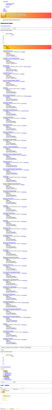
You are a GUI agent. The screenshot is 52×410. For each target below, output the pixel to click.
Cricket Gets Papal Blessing (9, 213)
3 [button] (3, 38)
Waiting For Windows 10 (8, 131)
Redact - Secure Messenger (9, 294)
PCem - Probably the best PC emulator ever (12, 168)
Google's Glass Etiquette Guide (9, 190)
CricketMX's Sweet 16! (8, 72)
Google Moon (6, 249)
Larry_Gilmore (7, 96)
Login (2, 385)
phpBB (7, 408)
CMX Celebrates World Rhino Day (10, 109)
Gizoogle (5, 323)
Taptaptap (5, 205)
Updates (23, 51)
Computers (24, 103)
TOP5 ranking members (8, 331)
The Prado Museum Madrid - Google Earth (12, 308)
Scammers (5, 220)
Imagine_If (5, 87)
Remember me (6, 390)
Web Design (25, 332)
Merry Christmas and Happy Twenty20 (11, 80)
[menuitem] (10, 3)
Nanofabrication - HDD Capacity (10, 286)
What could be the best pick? (9, 95)
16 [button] (3, 42)
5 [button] (3, 40)
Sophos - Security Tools (8, 198)
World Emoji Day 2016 (7, 102)
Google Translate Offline (8, 117)
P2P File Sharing (27, 96)
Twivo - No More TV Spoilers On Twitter (11, 272)
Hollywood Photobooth (8, 338)
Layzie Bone (7, 66)
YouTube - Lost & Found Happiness (10, 146)
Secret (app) (6, 176)
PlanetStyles (17, 408)
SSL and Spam (6, 65)
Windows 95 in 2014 (7, 161)
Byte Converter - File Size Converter (10, 279)
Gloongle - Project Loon (8, 264)
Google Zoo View (6, 227)
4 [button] (3, 39)
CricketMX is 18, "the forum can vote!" (11, 58)
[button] (3, 32)
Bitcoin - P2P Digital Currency (9, 242)
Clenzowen (6, 332)
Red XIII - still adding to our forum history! (12, 183)
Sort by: (15, 347)
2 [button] (3, 37)
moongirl (6, 88)
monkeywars (7, 317)
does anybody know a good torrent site (11, 316)
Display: (6, 347)
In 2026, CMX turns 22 (8, 50)
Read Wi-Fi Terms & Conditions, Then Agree (12, 154)
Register (7, 385)
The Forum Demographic (8, 301)
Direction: (26, 347)
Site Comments (27, 66)
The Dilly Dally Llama (7, 235)
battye (6, 51)
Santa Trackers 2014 (7, 124)
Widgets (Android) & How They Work (11, 257)
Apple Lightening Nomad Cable (9, 139)
